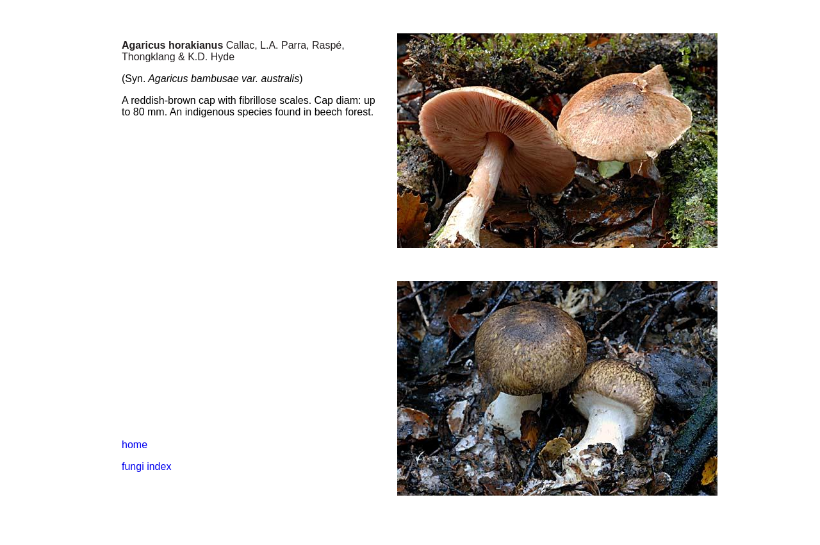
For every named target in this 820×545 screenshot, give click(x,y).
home (134, 444)
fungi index (146, 466)
